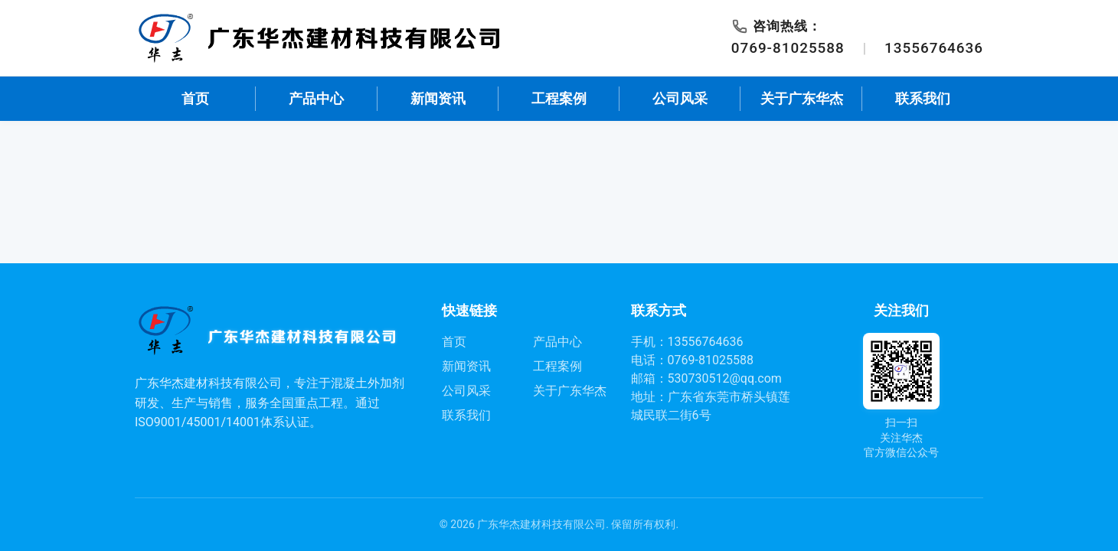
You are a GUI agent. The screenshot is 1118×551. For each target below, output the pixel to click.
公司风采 (680, 98)
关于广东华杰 (801, 98)
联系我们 (922, 98)
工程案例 (559, 98)
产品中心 (316, 98)
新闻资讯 (438, 98)
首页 (195, 98)
